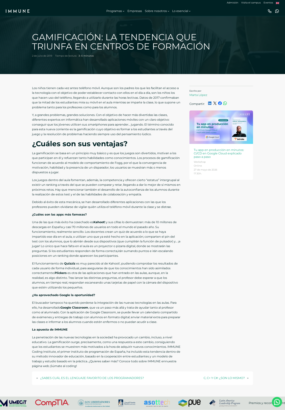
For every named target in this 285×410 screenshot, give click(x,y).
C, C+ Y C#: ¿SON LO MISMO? (224, 378)
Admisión (232, 2)
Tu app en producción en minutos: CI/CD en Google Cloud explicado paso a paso (219, 153)
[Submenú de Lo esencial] (190, 11)
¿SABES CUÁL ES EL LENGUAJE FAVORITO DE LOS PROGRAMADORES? (92, 378)
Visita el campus (251, 2)
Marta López (198, 95)
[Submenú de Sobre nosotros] (168, 11)
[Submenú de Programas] (124, 11)
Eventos (268, 2)
